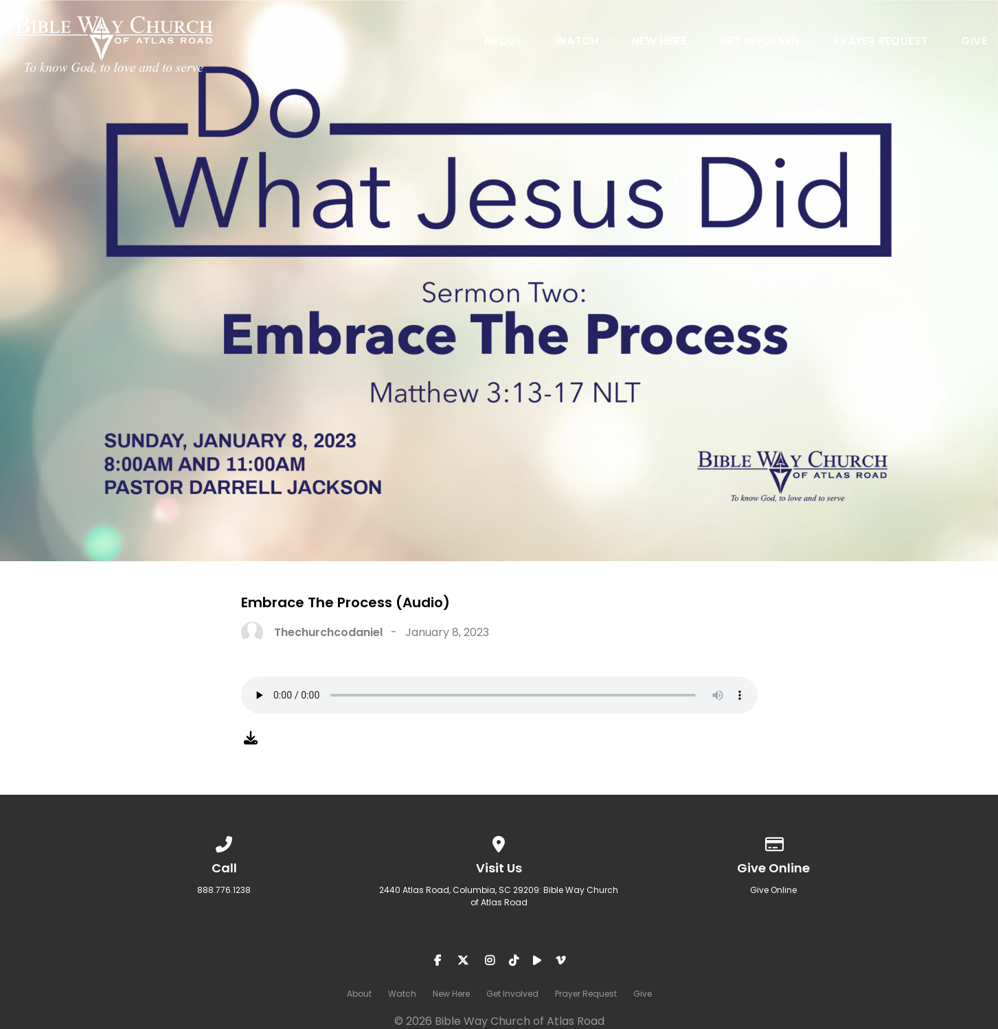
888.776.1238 (224, 890)
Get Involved (759, 42)
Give (974, 42)
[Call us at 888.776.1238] (224, 842)
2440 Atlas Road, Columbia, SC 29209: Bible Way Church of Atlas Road (498, 896)
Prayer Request (881, 42)
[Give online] (774, 842)
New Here (659, 42)
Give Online (773, 890)
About (503, 42)
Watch (577, 42)
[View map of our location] (499, 842)
